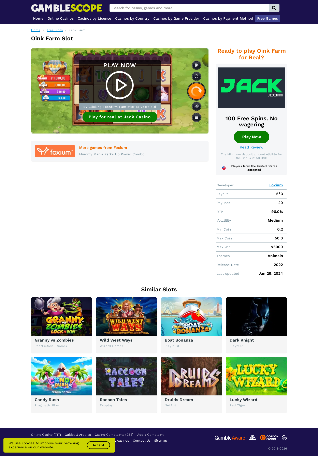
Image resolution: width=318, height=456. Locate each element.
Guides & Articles (78, 435)
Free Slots (55, 30)
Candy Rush (47, 399)
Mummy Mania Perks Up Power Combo (111, 154)
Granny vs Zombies (54, 340)
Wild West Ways (116, 340)
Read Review (251, 147)
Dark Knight (242, 340)
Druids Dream (179, 399)
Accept (98, 445)
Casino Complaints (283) (114, 435)
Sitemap (160, 440)
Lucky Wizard (243, 399)
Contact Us (141, 440)
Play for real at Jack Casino (120, 116)
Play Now (251, 137)
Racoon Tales (113, 399)
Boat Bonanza (179, 340)
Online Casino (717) (46, 435)
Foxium (276, 185)
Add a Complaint (150, 435)
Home (35, 30)
